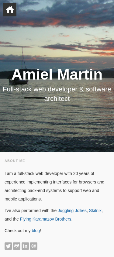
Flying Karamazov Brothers (45, 219)
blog (36, 230)
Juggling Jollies (72, 210)
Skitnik (95, 210)
